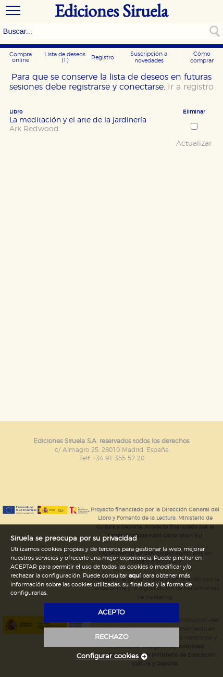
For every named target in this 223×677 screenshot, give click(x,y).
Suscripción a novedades (148, 57)
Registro (102, 57)
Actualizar (194, 143)
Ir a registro (191, 87)
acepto (111, 612)
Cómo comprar (202, 57)
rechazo (112, 637)
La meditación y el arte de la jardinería (80, 125)
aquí (135, 576)
